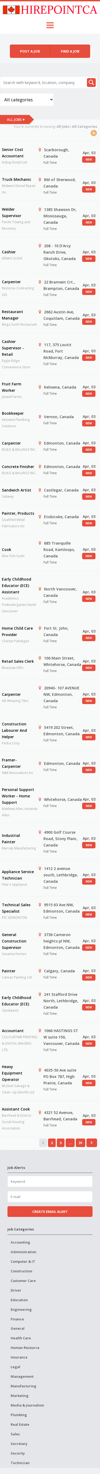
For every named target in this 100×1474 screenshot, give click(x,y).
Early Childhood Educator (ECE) (16, 1000)
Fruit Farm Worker (11, 387)
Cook (6, 549)
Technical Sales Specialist (16, 908)
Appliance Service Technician (18, 875)
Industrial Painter (11, 838)
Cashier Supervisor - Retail (13, 348)
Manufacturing (23, 1386)
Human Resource (25, 1347)
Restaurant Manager (12, 315)
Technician (20, 1462)
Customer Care (23, 1280)
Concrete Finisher (18, 466)
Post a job (30, 51)
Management (22, 1376)
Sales (15, 1434)
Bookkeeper (13, 413)
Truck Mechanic (16, 179)
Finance (17, 1319)
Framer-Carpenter (11, 763)
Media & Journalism (27, 1405)
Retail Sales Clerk (18, 661)
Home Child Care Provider (17, 631)
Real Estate (20, 1424)
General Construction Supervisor (14, 941)
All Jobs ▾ (16, 119)
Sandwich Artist (16, 490)
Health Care (21, 1338)
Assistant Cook (16, 1109)
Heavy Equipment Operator (12, 1073)
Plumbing (19, 1414)
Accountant (13, 1030)
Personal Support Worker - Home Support (18, 796)
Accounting (20, 1242)
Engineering (21, 1309)
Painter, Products (18, 513)
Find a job (70, 51)
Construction (21, 1271)
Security (18, 1453)
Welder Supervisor (11, 212)
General (18, 1328)
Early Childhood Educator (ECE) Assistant (16, 585)
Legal (15, 1366)
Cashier (9, 251)
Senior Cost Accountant (13, 152)
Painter (8, 970)
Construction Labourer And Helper (14, 730)
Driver (16, 1290)
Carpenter (11, 281)
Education (19, 1299)
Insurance (19, 1357)
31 (80, 1142)
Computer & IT (23, 1261)
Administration (23, 1251)
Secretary (19, 1443)
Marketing (20, 1395)
